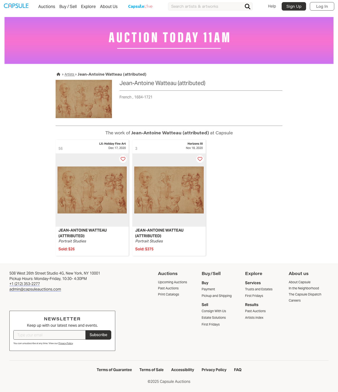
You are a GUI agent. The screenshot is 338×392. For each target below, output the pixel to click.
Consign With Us (214, 311)
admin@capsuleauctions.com (35, 289)
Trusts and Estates (259, 289)
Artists (70, 74)
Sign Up (293, 6)
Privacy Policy (65, 343)
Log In (322, 6)
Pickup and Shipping (217, 296)
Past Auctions (255, 311)
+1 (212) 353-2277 (24, 283)
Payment (208, 289)
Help (272, 6)
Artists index (254, 317)
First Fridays (211, 324)
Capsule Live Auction (140, 7)
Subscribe (98, 334)
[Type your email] (49, 335)
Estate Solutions (214, 317)
